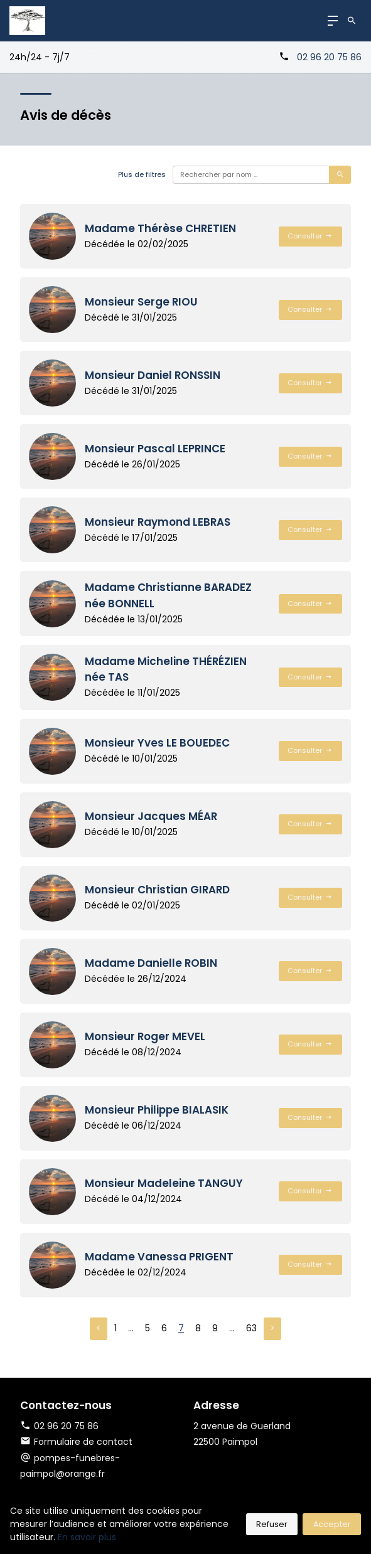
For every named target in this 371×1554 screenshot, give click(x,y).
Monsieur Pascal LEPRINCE (155, 448)
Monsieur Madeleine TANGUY (164, 1183)
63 (251, 1328)
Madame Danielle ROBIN (151, 963)
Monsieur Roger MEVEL (145, 1036)
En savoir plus (87, 1537)
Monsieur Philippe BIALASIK (157, 1109)
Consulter (310, 236)
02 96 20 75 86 (329, 57)
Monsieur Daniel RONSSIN (152, 375)
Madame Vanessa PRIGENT (159, 1256)
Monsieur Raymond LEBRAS (157, 522)
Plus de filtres (142, 174)
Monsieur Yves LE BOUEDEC (157, 742)
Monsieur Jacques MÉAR (151, 816)
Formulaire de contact (76, 1441)
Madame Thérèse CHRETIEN (160, 228)
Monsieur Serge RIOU (141, 301)
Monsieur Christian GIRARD (157, 889)
